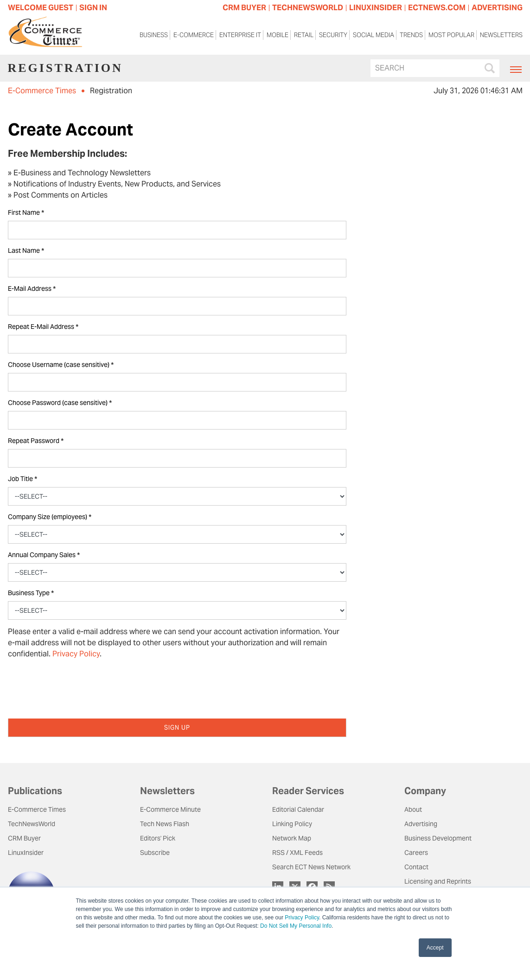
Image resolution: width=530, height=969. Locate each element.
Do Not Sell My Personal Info (296, 926)
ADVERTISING (497, 8)
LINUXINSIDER (375, 8)
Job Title (22, 479)
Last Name (26, 251)
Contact (416, 867)
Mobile (277, 35)
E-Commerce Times (42, 91)
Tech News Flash (164, 824)
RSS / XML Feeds (297, 852)
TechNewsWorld (31, 824)
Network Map (291, 838)
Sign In (93, 8)
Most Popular (451, 35)
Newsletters (501, 35)
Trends (411, 35)
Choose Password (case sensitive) (60, 403)
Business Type (31, 593)
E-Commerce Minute (170, 809)
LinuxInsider (26, 852)
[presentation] (78, 685)
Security (333, 35)
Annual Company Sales (44, 555)
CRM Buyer (24, 838)
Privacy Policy (302, 917)
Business (154, 35)
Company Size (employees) (49, 517)
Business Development (438, 838)
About (413, 809)
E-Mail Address (32, 289)
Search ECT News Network (311, 867)
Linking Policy (292, 824)
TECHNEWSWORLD (307, 8)
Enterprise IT (240, 35)
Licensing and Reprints (437, 881)
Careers (416, 852)
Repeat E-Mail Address (43, 327)
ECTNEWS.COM (437, 8)
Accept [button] (435, 947)
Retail (303, 35)
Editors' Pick (157, 838)
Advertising (420, 824)
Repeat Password (36, 441)
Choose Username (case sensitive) (61, 365)
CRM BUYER (244, 8)
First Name (26, 213)
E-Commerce (193, 35)
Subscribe (155, 852)
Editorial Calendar (298, 809)
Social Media (373, 35)
